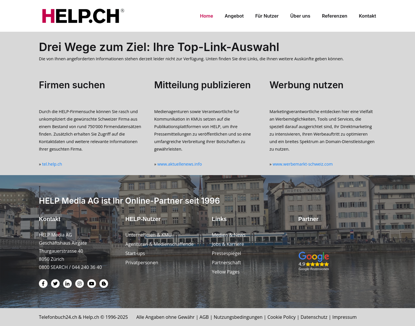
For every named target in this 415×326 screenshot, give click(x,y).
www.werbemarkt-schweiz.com (303, 164)
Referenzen (334, 16)
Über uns (300, 16)
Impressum (344, 317)
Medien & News (229, 235)
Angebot (234, 16)
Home (206, 16)
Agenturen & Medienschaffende (159, 244)
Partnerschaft (226, 262)
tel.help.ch (52, 164)
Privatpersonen (141, 262)
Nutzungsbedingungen (238, 317)
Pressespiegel (226, 253)
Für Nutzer (267, 16)
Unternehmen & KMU (148, 235)
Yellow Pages (225, 272)
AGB (204, 317)
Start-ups (135, 253)
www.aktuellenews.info (179, 164)
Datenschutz (314, 317)
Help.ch (91, 317)
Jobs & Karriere (228, 244)
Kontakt (367, 16)
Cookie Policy (281, 317)
